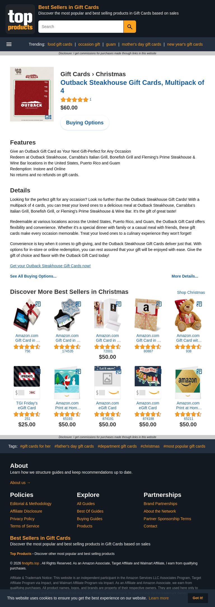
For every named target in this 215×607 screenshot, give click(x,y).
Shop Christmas (191, 292)
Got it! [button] (198, 598)
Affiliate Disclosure (26, 511)
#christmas (150, 446)
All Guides (86, 503)
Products (84, 526)
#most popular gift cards (184, 446)
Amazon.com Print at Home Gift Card (67, 405)
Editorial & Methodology (31, 503)
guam (111, 44)
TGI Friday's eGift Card (27, 405)
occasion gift (89, 44)
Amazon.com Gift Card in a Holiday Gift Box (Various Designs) (67, 338)
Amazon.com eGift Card (107, 405)
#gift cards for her (35, 446)
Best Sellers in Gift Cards (68, 7)
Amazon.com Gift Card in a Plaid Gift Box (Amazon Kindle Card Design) (27, 338)
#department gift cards (117, 446)
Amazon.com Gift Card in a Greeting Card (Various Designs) (107, 338)
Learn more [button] (159, 598)
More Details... (185, 276)
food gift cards (60, 44)
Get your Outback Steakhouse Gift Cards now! (50, 266)
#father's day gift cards (74, 446)
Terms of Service (24, 526)
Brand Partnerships (160, 503)
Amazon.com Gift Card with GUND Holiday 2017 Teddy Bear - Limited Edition (188, 338)
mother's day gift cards (141, 44)
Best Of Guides (90, 511)
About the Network (160, 511)
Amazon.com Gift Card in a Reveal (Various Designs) (147, 338)
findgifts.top (30, 563)
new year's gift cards (185, 44)
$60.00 (69, 107)
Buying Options (85, 122)
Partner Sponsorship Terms (167, 519)
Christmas (111, 74)
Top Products (21, 554)
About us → (20, 482)
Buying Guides (89, 519)
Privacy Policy (22, 519)
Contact (150, 526)
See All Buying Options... (33, 276)
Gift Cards (75, 74)
